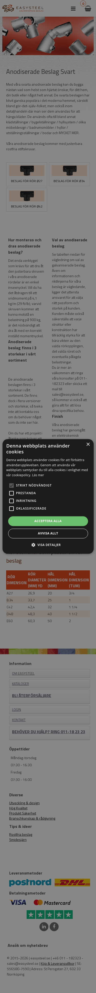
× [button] (88, 444)
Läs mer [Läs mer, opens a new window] (38, 475)
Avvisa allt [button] (48, 533)
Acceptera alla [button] (48, 521)
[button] (11, 485)
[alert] (48, 496)
